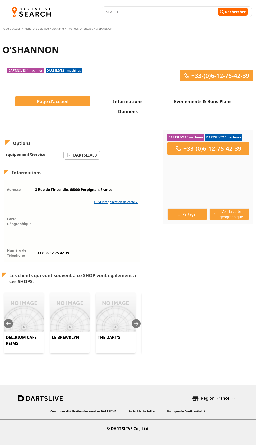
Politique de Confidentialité (186, 411)
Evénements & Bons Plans (203, 101)
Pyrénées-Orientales (80, 28)
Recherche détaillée (37, 28)
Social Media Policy (141, 411)
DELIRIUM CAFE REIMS (21, 340)
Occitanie (58, 28)
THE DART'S (109, 337)
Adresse (14, 189)
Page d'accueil (12, 28)
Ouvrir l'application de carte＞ (116, 202)
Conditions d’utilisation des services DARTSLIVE (83, 411)
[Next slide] (136, 323)
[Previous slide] (8, 323)
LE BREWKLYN (66, 337)
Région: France (215, 398)
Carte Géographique (19, 221)
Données (128, 111)
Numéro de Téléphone (16, 253)
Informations (127, 101)
